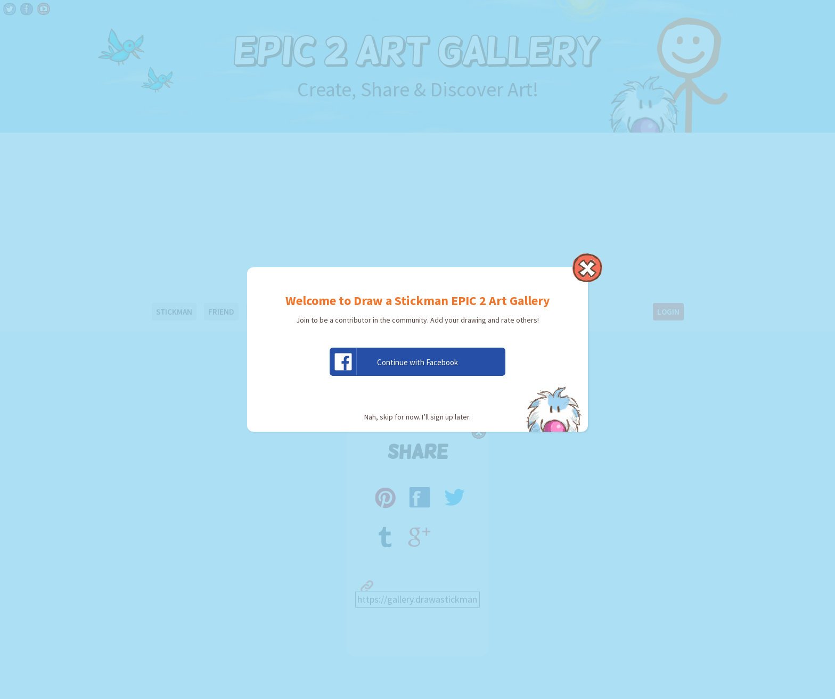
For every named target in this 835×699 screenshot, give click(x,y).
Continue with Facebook (394, 361)
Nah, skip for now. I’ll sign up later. (417, 417)
